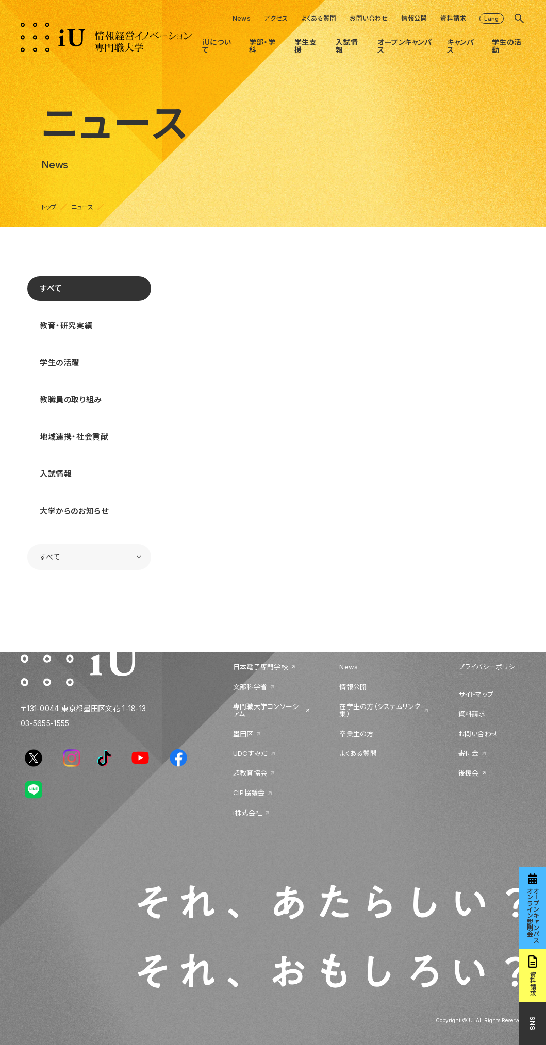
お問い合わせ (369, 18)
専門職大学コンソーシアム (266, 710)
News (242, 18)
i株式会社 (247, 812)
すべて (51, 288)
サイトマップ (476, 694)
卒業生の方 (356, 733)
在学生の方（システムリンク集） (379, 710)
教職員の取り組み (71, 399)
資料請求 (453, 18)
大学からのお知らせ (74, 511)
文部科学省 (250, 686)
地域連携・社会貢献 (74, 437)
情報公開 (414, 18)
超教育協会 (250, 773)
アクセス (276, 18)
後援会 (468, 773)
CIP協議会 (249, 792)
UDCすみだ (250, 753)
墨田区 (243, 733)
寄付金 (468, 753)
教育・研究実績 (66, 325)
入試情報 (56, 474)
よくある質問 (318, 18)
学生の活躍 (59, 362)
